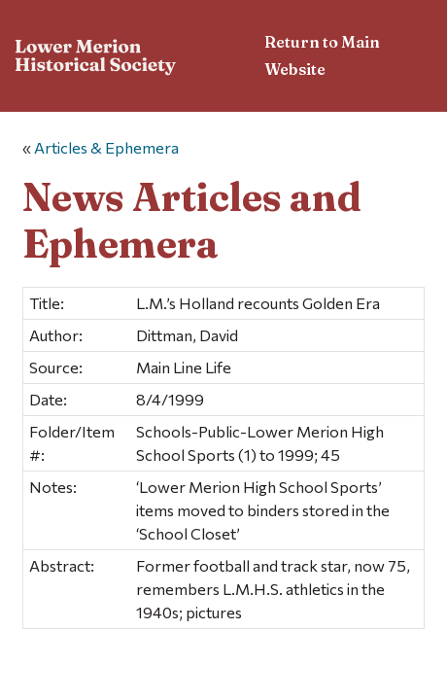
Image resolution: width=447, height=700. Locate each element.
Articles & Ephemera (106, 147)
